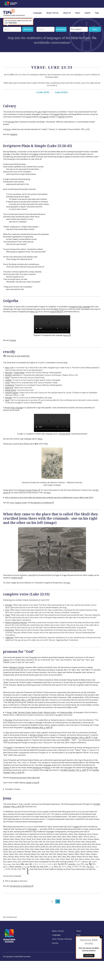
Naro (7, 367)
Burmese (8, 720)
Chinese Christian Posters (29, 490)
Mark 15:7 (34, 311)
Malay (47, 767)
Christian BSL (64, 434)
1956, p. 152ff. (19, 700)
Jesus (40, 439)
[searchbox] (79, 29)
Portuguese (43, 117)
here (48, 492)
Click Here (89, 955)
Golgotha (13, 134)
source (66, 335)
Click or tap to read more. (16, 881)
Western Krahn (50, 712)
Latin (39, 112)
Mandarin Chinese (17, 667)
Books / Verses (53, 13)
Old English (32, 829)
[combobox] (79, 29)
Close (101, 936)
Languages (37, 13)
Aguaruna (9, 387)
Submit (87, 13)
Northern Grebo (24, 712)
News (77, 13)
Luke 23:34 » (61, 92)
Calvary (13, 340)
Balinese (8, 372)
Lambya (8, 380)
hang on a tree (20, 502)
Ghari (7, 377)
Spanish (61, 117)
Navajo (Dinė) (10, 390)
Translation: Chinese (12, 789)
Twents (6, 767)
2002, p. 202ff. (38, 727)
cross (12, 502)
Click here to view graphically (18, 356)
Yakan (7, 615)
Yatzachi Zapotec (11, 392)
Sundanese (9, 385)
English (56, 114)
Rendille (8, 375)
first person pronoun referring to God (25, 777)
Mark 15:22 (58, 309)
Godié (15, 712)
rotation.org (17, 578)
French (28, 117)
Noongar (8, 397)
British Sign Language (14, 407)
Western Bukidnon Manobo (16, 622)
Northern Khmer (36, 735)
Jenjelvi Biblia (56, 311)
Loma (7, 382)
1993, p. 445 (77, 737)
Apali (7, 400)
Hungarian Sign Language (79, 306)
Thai (7, 732)
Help (97, 13)
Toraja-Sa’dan (19, 372)
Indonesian (37, 767)
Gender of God (32, 782)
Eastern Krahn (37, 712)
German (11, 122)
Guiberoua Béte (66, 712)
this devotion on (42, 502)
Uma (7, 610)
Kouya (9, 712)
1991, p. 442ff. (74, 770)
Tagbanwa (9, 637)
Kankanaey (9, 630)
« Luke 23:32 (42, 92)
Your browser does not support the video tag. (52, 324)
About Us (67, 13)
